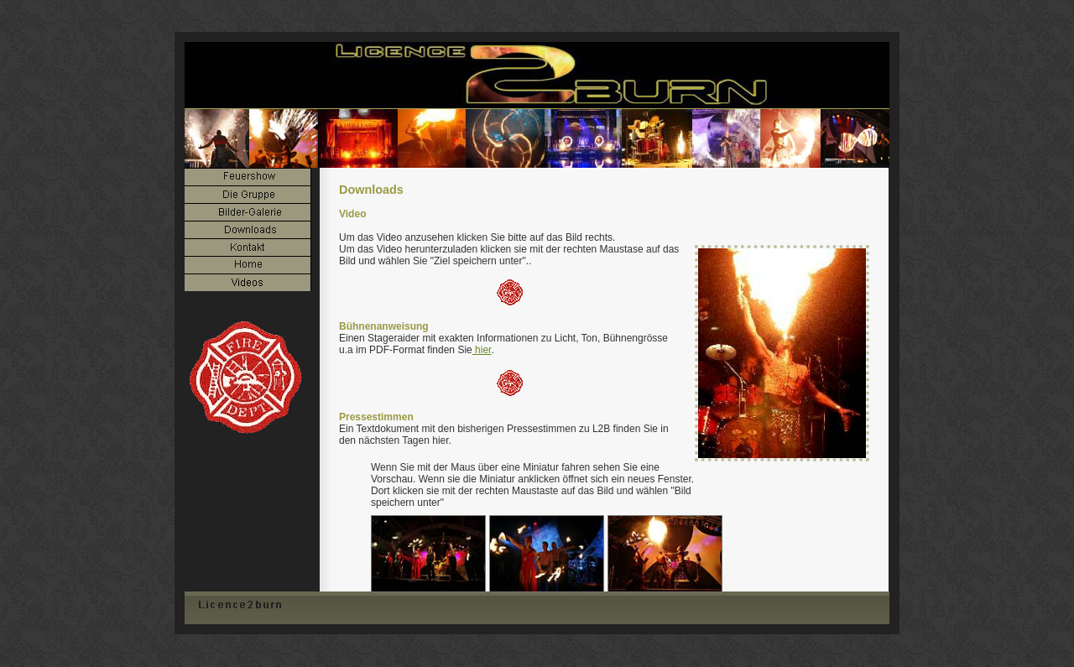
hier (482, 350)
